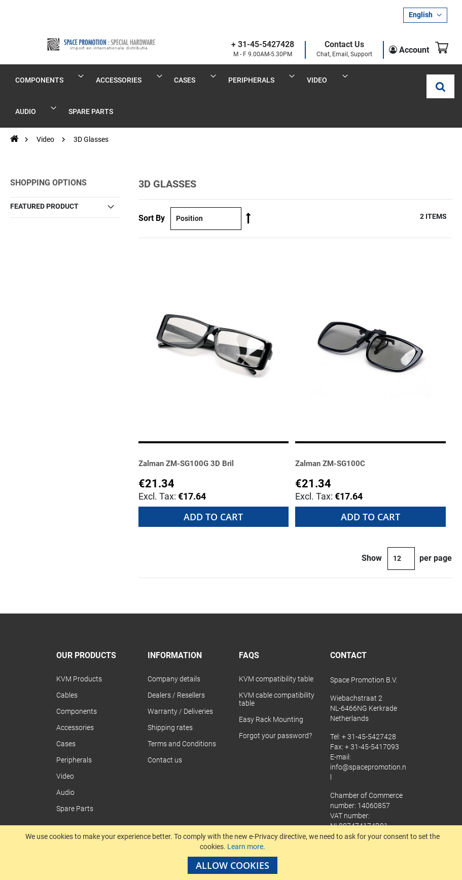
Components (76, 680)
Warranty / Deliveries (180, 680)
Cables (67, 664)
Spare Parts (74, 777)
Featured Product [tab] (44, 175)
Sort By (151, 187)
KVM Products (79, 647)
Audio (65, 761)
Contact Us (332, 45)
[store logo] (71, 36)
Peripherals (74, 728)
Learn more (245, 847)
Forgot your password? (275, 704)
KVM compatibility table (276, 647)
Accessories (75, 696)
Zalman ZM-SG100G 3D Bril (195, 432)
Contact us (165, 728)
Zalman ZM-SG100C (337, 432)
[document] (232, 852)
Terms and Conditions (182, 712)
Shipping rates (170, 696)
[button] (425, 15)
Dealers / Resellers (176, 664)
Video (46, 108)
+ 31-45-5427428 (251, 45)
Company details (174, 647)
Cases (66, 712)
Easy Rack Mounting (271, 688)
